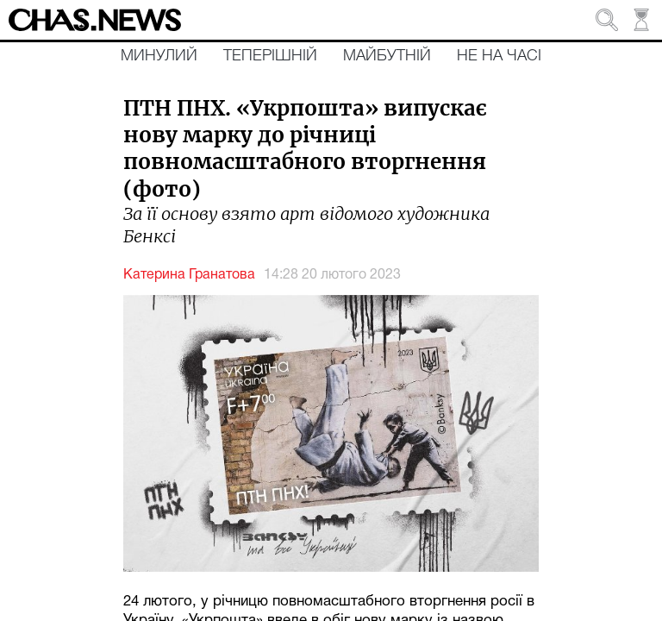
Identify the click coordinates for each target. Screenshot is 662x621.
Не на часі (499, 56)
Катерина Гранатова (189, 275)
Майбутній (387, 56)
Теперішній (270, 56)
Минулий (159, 56)
